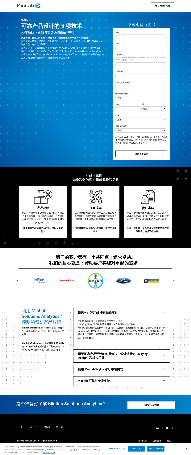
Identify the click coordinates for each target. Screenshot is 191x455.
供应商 (47, 427)
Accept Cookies (156, 449)
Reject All (137, 449)
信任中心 (34, 427)
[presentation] (18, 281)
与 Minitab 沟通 (162, 5)
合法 (169, 440)
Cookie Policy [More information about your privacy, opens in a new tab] (49, 452)
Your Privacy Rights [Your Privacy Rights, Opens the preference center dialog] (117, 449)
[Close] (187, 449)
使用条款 (142, 440)
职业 (22, 427)
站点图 (59, 427)
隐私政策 (135, 143)
